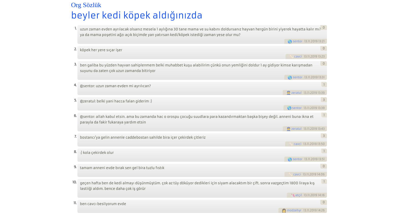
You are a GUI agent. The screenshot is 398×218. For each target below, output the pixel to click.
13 (305, 41)
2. (75, 49)
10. (74, 182)
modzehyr (294, 210)
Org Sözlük (86, 5)
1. (75, 28)
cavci (298, 56)
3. (75, 64)
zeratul (296, 93)
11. (75, 203)
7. (75, 136)
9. (75, 167)
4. (75, 85)
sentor (297, 41)
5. (75, 100)
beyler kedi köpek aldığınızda (137, 15)
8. (75, 152)
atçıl (298, 195)
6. (75, 116)
